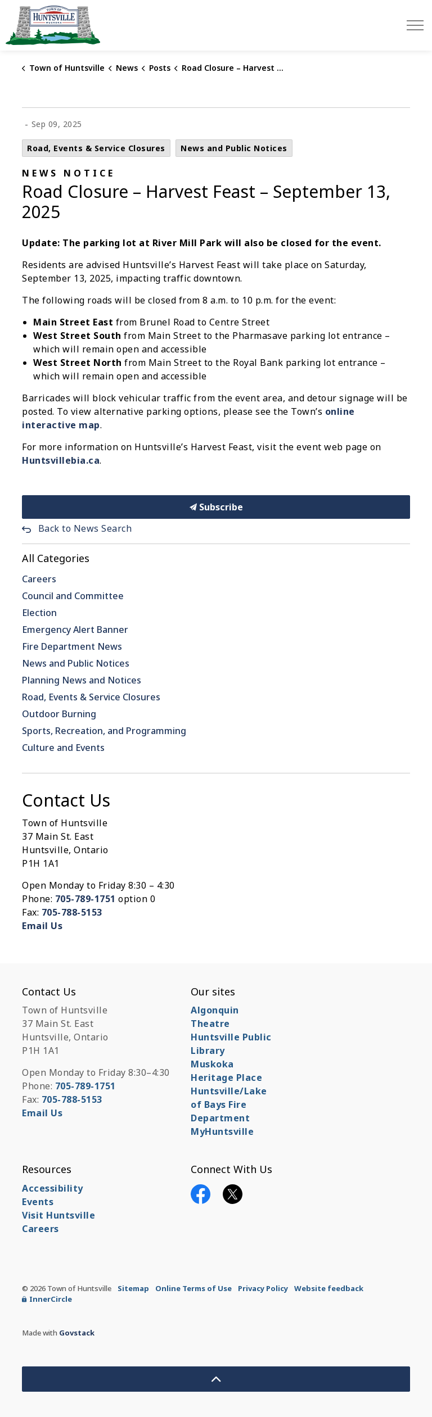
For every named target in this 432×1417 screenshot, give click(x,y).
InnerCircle (47, 1299)
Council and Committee (73, 596)
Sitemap (133, 1288)
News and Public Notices (234, 148)
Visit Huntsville (58, 1215)
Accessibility (52, 1188)
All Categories (55, 558)
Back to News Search (85, 528)
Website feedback (328, 1288)
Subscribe (216, 507)
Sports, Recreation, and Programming (104, 731)
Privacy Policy (263, 1288)
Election (39, 612)
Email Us (42, 926)
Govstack (76, 1333)
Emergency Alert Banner (75, 629)
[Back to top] (216, 1379)
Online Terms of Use (193, 1288)
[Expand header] (415, 25)
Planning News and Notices (81, 680)
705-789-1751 (85, 899)
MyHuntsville (222, 1131)
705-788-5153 (72, 912)
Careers (39, 579)
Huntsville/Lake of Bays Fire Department (229, 1104)
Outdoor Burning (59, 714)
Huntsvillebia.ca (61, 460)
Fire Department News (72, 646)
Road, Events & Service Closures (96, 148)
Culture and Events (63, 747)
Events (37, 1202)
